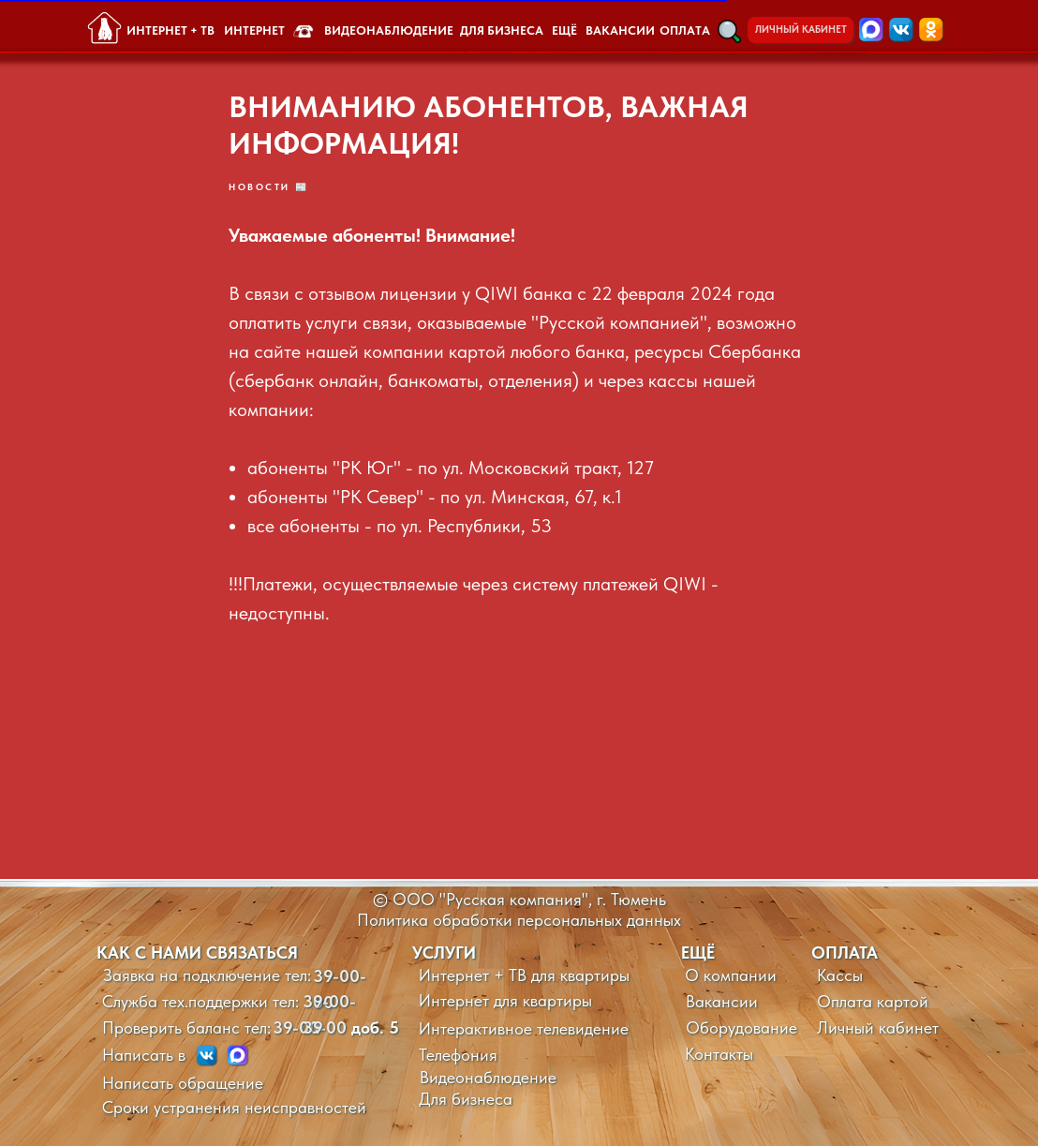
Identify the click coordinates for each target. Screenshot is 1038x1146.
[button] (729, 31)
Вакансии (722, 1001)
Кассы (840, 975)
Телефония (458, 1054)
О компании (731, 975)
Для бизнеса (465, 1099)
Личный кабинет (878, 1027)
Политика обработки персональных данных (519, 920)
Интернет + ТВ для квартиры (524, 975)
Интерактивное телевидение (524, 1028)
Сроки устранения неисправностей (234, 1107)
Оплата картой (872, 1001)
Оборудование (741, 1027)
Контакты (719, 1054)
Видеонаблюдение (488, 1077)
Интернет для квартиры (505, 1000)
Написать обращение (182, 1083)
